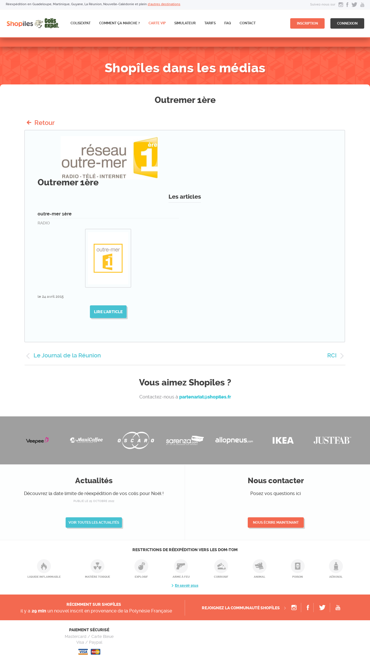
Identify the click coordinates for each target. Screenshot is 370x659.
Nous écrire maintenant (276, 522)
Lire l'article (108, 311)
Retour (44, 122)
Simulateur (185, 23)
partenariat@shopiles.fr (205, 397)
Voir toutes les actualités (94, 522)
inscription (307, 23)
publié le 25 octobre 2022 (93, 501)
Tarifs (210, 23)
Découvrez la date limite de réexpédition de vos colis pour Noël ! (94, 493)
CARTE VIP (157, 23)
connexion (347, 23)
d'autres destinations (164, 4)
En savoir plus (186, 586)
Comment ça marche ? (119, 23)
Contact (248, 23)
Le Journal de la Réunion (67, 355)
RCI (331, 355)
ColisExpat (80, 23)
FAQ (227, 23)
